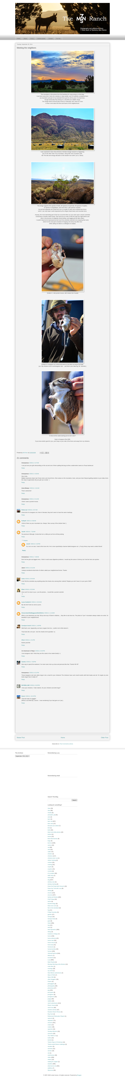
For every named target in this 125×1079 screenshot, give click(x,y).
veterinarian (51, 1055)
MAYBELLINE (25, 685)
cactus (49, 845)
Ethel (23, 589)
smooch (50, 1022)
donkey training (52, 884)
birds (49, 830)
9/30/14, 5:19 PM (35, 544)
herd (49, 927)
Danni (23, 696)
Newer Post (21, 737)
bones (49, 836)
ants (49, 817)
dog (49, 879)
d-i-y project (51, 873)
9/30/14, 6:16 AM (34, 488)
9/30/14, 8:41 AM (30, 568)
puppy (49, 999)
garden (50, 914)
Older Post (104, 737)
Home (18, 38)
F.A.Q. (32, 38)
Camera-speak (41, 38)
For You (58, 38)
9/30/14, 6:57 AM (33, 510)
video (49, 1057)
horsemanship (52, 949)
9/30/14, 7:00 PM (31, 661)
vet (48, 1053)
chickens (50, 856)
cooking (50, 864)
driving (49, 890)
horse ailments (52, 938)
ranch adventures (52, 1003)
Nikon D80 (51, 977)
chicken (50, 854)
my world (50, 970)
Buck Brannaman (52, 838)
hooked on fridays (53, 934)
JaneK (23, 531)
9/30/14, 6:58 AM (31, 520)
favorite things (52, 903)
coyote (49, 866)
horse (49, 936)
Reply (23, 468)
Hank (49, 923)
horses (49, 951)
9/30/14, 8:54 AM (30, 578)
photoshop (51, 988)
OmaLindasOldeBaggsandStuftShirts (32, 613)
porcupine (50, 992)
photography (51, 986)
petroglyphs (51, 983)
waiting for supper (53, 1061)
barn (49, 819)
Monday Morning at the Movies (56, 964)
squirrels (50, 1029)
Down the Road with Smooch (56, 886)
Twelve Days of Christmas (55, 1042)
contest (50, 862)
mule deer (50, 966)
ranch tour (50, 1007)
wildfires (50, 1068)
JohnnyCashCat (52, 953)
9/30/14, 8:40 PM (35, 685)
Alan (49, 808)
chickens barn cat (53, 858)
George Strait (51, 918)
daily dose (50, 875)
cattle (49, 851)
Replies (25, 540)
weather (50, 1063)
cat (48, 847)
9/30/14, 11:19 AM (49, 613)
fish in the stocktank (53, 908)
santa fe (50, 1018)
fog (48, 910)
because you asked (53, 825)
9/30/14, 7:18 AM (30, 531)
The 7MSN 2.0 (52, 1035)
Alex (49, 810)
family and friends (53, 897)
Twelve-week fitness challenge (56, 1044)
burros (49, 843)
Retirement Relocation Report (56, 1016)
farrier (49, 901)
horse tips (50, 944)
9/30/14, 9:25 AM (30, 589)
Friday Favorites (52, 912)
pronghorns (51, 996)
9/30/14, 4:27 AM (34, 463)
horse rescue (51, 942)
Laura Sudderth (26, 602)
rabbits (49, 1001)
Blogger (79, 1075)
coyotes (50, 869)
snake (49, 1025)
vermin (49, 1050)
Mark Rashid (51, 962)
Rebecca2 (24, 510)
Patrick (50, 981)
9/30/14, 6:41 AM (34, 499)
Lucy (49, 960)
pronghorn (50, 994)
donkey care (51, 882)
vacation (50, 1046)
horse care (51, 940)
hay (49, 925)
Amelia (50, 812)
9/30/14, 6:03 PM (40, 651)
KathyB (23, 520)
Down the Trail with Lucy (54, 888)
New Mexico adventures (54, 973)
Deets (49, 877)
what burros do (52, 1066)
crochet (50, 871)
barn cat (50, 821)
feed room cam (52, 905)
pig (48, 990)
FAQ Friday (51, 899)
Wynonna (50, 1070)
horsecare (50, 947)
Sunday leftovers (52, 1031)
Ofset (23, 640)
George (50, 916)
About (25, 38)
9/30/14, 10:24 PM (31, 696)
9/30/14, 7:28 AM (34, 557)
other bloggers (52, 979)
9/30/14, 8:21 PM (34, 672)
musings (50, 968)
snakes (50, 1027)
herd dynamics (52, 929)
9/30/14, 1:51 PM (30, 640)
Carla (23, 578)
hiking (49, 931)
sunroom (50, 1033)
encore (50, 893)
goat (49, 921)
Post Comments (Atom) (66, 744)
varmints (50, 1048)
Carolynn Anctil (26, 625)
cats (49, 849)
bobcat (49, 834)
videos (49, 1059)
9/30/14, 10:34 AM (36, 602)
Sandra (23, 661)
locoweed (50, 957)
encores (50, 895)
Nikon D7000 (51, 975)
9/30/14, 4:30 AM (34, 473)
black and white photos (54, 832)
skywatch (50, 1020)
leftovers (50, 955)
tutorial (49, 1040)
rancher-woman (52, 1009)
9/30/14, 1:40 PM (36, 625)
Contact (51, 38)
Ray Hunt (50, 1014)
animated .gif (51, 815)
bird (49, 828)
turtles (49, 1038)
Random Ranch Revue (54, 1012)
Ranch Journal (52, 1005)
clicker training (52, 860)
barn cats (50, 823)
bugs (49, 840)
